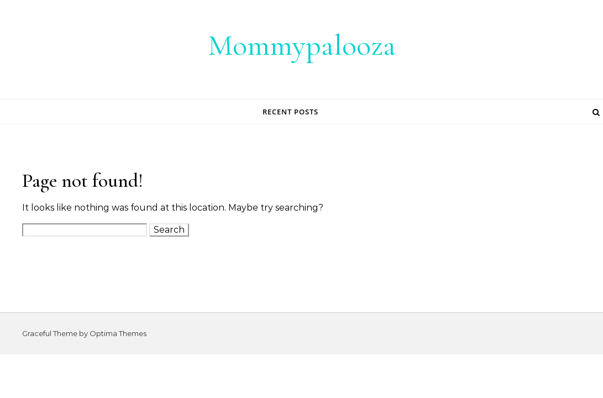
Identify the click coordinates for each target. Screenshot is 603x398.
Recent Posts (290, 112)
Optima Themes (118, 333)
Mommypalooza (302, 45)
